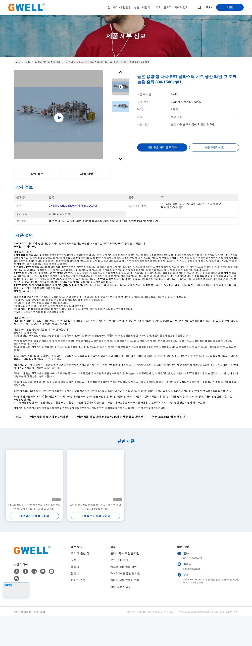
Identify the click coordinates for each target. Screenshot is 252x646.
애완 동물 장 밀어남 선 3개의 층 (49, 438)
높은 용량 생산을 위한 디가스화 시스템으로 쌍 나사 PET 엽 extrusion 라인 (95, 528)
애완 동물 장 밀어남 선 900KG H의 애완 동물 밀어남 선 (110, 438)
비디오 (157, 7)
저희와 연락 (181, 7)
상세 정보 (37, 174)
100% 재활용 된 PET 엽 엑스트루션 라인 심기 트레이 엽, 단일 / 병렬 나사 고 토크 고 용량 (34, 528)
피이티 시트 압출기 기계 (48, 62)
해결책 (146, 7)
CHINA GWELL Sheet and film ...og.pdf (73, 205)
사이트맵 (40, 633)
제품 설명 (86, 174)
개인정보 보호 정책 (24, 633)
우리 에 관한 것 (122, 7)
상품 (136, 7)
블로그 (168, 7)
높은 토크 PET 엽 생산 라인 (168, 438)
